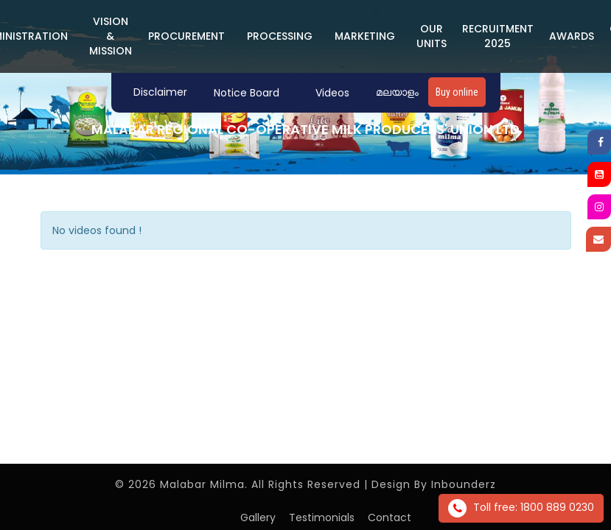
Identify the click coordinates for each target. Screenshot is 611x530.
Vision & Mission (110, 36)
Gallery (258, 517)
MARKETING (365, 36)
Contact (389, 517)
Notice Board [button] (246, 92)
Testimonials (322, 517)
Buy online (457, 92)
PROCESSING (280, 36)
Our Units (431, 36)
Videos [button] (332, 92)
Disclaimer (160, 92)
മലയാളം (397, 92)
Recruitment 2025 (498, 36)
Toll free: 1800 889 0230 (521, 508)
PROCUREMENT (186, 36)
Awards (571, 36)
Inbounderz (463, 484)
